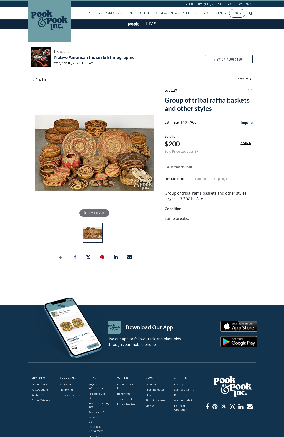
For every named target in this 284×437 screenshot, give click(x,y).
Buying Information (96, 386)
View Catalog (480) (229, 60)
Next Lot (244, 79)
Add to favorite (250, 91)
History (178, 384)
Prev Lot (39, 79)
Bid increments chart (178, 167)
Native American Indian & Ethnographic (94, 57)
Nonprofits (66, 389)
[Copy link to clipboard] (61, 257)
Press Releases (155, 389)
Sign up (220, 13)
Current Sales (40, 384)
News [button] (175, 13)
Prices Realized (127, 404)
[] (246, 143)
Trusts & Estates (70, 395)
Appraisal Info (68, 384)
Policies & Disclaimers (95, 428)
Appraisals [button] (114, 13)
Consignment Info (125, 386)
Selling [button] (144, 13)
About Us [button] (189, 13)
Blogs (149, 395)
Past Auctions (39, 389)
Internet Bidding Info (98, 405)
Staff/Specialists (184, 389)
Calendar (160, 13)
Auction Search (41, 395)
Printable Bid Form (96, 395)
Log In (237, 13)
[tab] (175, 180)
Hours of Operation (180, 408)
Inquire (247, 122)
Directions (180, 395)
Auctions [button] (95, 13)
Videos (150, 406)
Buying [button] (131, 13)
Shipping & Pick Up (98, 419)
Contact (206, 13)
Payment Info (97, 412)
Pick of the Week (156, 400)
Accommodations (185, 400)
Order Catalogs (40, 400)
